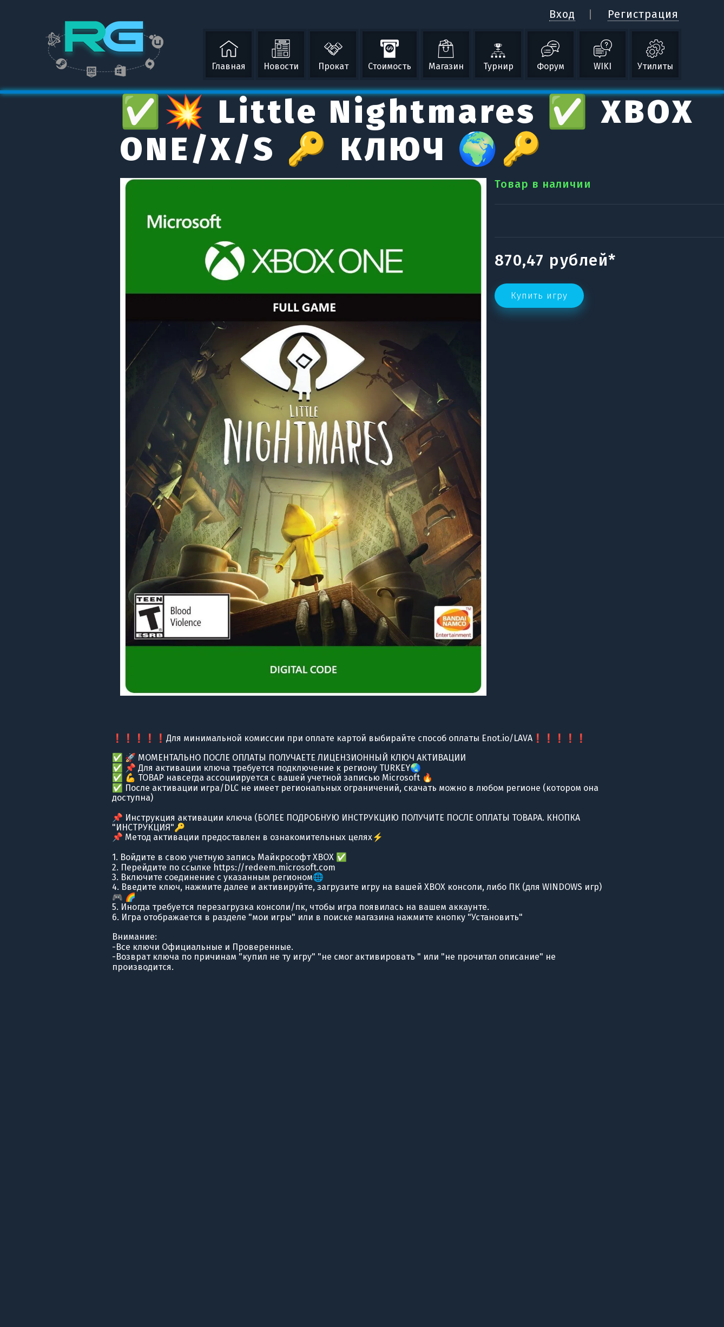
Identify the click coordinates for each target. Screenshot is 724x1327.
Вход (562, 14)
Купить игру (539, 295)
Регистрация (643, 14)
